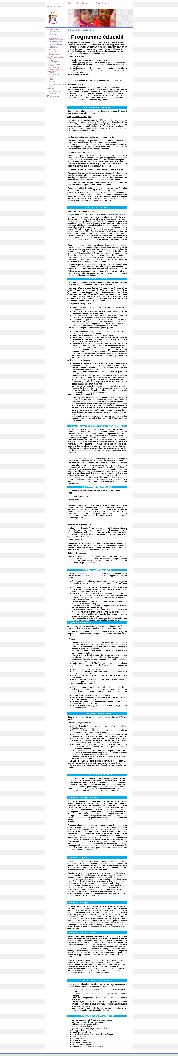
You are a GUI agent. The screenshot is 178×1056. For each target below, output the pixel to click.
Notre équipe (52, 46)
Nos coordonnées (55, 96)
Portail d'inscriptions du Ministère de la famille (56, 90)
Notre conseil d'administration (57, 44)
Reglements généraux (55, 43)
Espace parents (54, 31)
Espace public (53, 30)
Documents (52, 83)
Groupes (51, 60)
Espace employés (54, 33)
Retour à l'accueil (55, 6)
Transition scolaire (54, 55)
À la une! (51, 80)
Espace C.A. (53, 34)
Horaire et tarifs (53, 93)
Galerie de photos (54, 62)
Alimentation (52, 51)
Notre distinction (53, 48)
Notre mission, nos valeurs (57, 40)
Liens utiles (52, 81)
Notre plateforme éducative (57, 41)
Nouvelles (52, 78)
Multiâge (51, 53)
